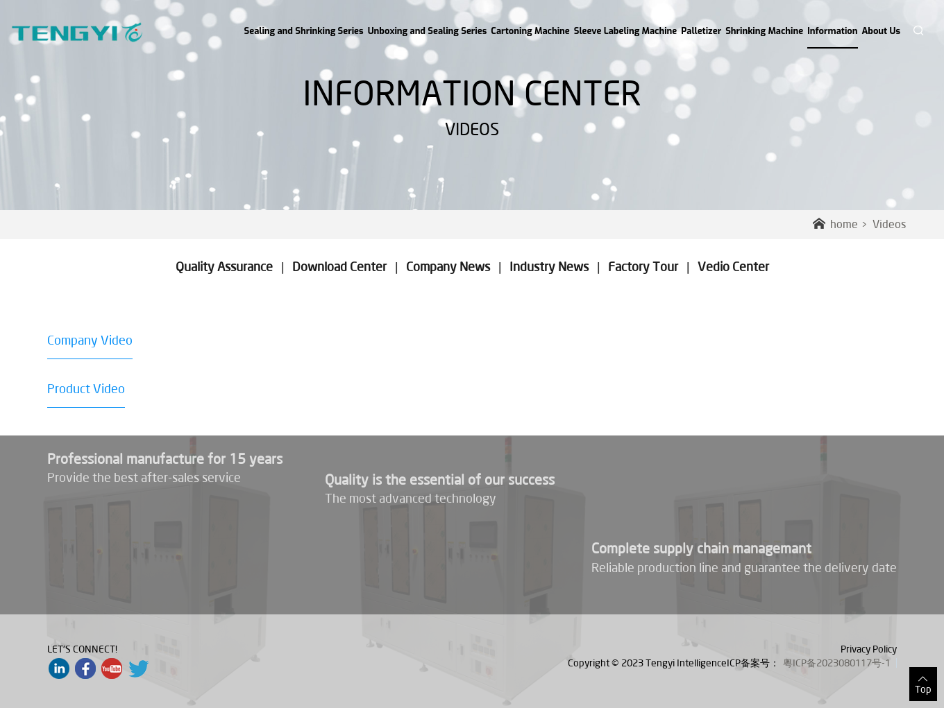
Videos (889, 224)
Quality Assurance (224, 266)
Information (832, 37)
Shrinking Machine (764, 31)
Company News (448, 266)
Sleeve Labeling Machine (625, 31)
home (835, 224)
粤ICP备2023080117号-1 (837, 663)
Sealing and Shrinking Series (304, 31)
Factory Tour (643, 266)
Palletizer (701, 31)
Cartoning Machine (530, 31)
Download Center (339, 266)
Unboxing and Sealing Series (427, 31)
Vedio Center (733, 266)
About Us (881, 31)
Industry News (549, 266)
